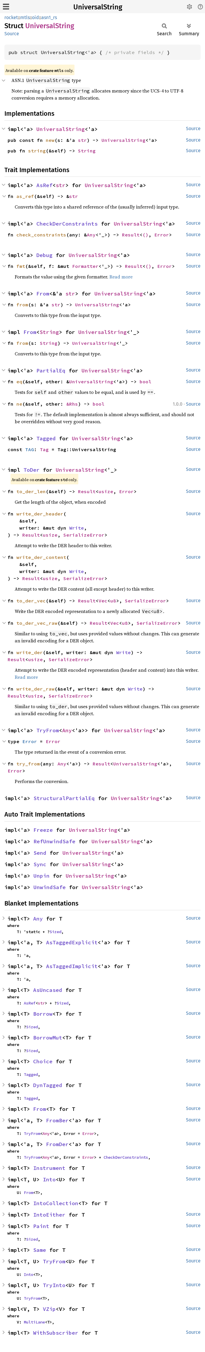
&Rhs (72, 404)
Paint (41, 1226)
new (50, 140)
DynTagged (47, 1085)
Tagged (46, 438)
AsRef (44, 185)
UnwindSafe (49, 887)
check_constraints (41, 235)
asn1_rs (49, 17)
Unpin (41, 875)
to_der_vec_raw (36, 623)
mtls (25, 17)
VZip (49, 1309)
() (145, 235)
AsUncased (47, 990)
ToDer (31, 469)
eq (19, 381)
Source (11, 33)
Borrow (42, 1013)
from (22, 305)
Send (39, 852)
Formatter (85, 266)
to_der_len (31, 491)
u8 (113, 601)
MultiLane (34, 1322)
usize (106, 491)
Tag (44, 449)
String (87, 151)
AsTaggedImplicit (72, 966)
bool (145, 381)
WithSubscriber (55, 1332)
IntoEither (49, 1214)
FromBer (57, 1120)
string (37, 151)
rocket (11, 17)
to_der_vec (31, 601)
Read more (121, 276)
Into (49, 1179)
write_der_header (39, 514)
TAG (29, 449)
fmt (20, 266)
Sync (39, 864)
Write (76, 528)
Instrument (49, 1168)
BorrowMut (47, 1037)
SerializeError (83, 535)
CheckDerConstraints (67, 223)
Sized (55, 931)
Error (161, 235)
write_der (29, 652)
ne (19, 404)
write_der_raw (35, 689)
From (42, 293)
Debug (44, 255)
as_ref (25, 196)
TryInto (54, 1285)
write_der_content (41, 557)
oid (35, 17)
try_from (28, 764)
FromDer (57, 1144)
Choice (42, 1061)
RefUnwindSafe (54, 841)
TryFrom (47, 730)
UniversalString (97, 7)
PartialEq (50, 370)
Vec (103, 601)
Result (131, 235)
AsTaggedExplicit (72, 942)
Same (39, 1250)
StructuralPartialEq (64, 798)
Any (91, 235)
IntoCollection (55, 1203)
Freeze (43, 830)
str (82, 140)
